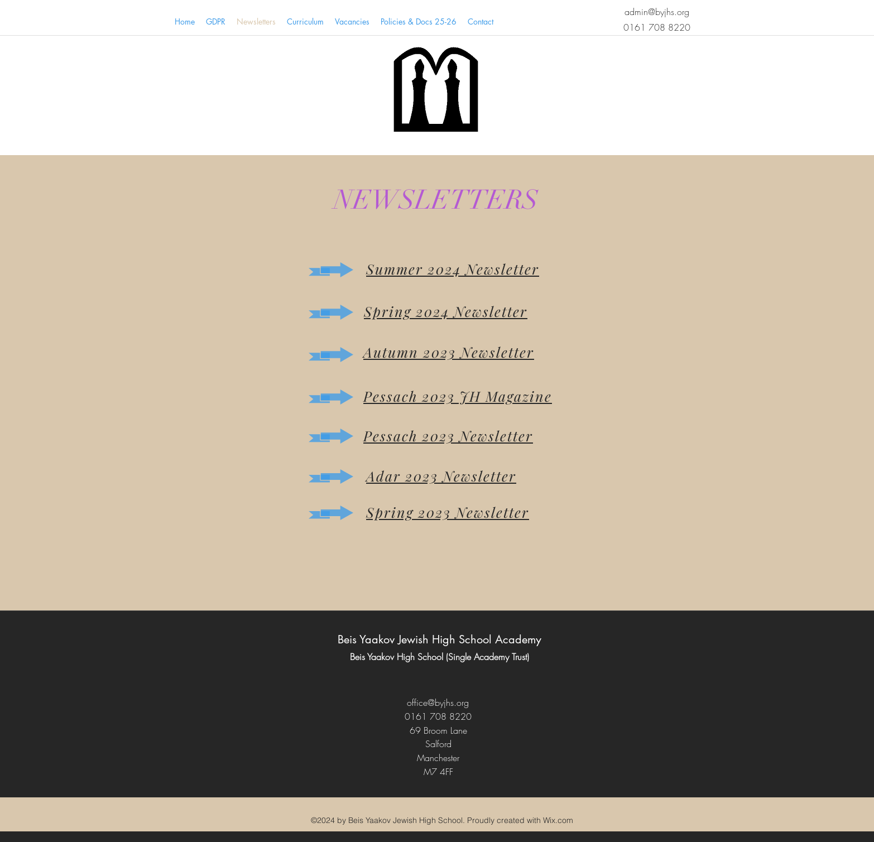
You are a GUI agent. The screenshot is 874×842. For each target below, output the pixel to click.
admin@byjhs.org (657, 12)
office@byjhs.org (438, 702)
